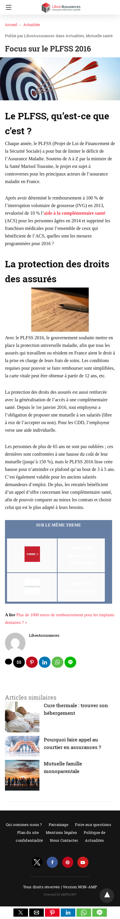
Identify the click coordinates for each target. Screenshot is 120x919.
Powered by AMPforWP (60, 894)
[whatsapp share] (57, 662)
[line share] (70, 662)
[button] (20, 912)
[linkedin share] (45, 662)
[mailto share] (19, 662)
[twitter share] (8, 662)
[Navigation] (7, 7)
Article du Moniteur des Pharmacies (81, 555)
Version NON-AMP (80, 886)
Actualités (31, 24)
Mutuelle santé (99, 35)
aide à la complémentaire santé (74, 213)
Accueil (11, 24)
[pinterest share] (32, 662)
